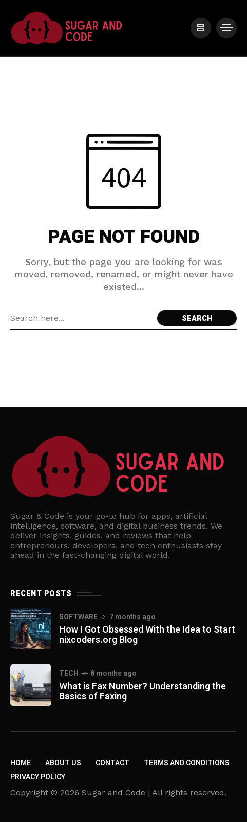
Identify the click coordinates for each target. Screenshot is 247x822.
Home (20, 763)
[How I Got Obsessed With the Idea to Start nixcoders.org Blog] (30, 628)
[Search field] (81, 318)
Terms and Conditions (187, 763)
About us (63, 763)
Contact (112, 763)
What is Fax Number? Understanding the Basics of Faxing (142, 691)
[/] (201, 28)
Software (78, 616)
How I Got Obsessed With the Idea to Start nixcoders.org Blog (147, 635)
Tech (69, 673)
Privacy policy (37, 777)
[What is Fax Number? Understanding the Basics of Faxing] (30, 685)
